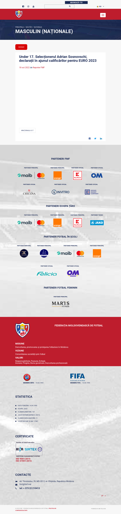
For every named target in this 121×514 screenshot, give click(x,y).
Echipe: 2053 (23, 409)
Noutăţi (28, 27)
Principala (19, 27)
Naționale (38, 27)
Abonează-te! (76, 3)
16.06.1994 (86, 383)
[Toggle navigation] (103, 15)
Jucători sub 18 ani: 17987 (28, 421)
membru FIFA (75, 383)
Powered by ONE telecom (98, 508)
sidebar (21, 47)
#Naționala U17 (27, 130)
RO (99, 6)
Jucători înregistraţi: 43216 (29, 415)
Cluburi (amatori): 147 (27, 412)
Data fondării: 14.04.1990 (28, 405)
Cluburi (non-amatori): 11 (28, 418)
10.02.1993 (39, 383)
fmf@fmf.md (25, 484)
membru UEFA (28, 383)
